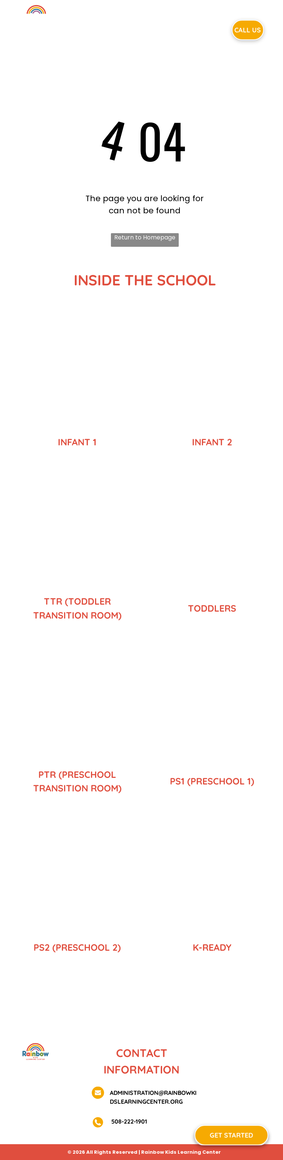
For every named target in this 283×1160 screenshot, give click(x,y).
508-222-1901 (128, 1121)
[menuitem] (93, 29)
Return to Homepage (144, 237)
